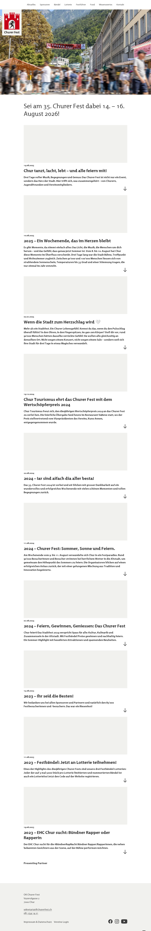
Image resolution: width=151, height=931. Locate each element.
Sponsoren (45, 4)
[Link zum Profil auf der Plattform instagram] (117, 922)
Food (92, 4)
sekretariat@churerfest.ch (38, 909)
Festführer (81, 4)
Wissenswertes (105, 4)
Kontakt (120, 4)
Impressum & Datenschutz (38, 921)
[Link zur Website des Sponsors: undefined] (48, 874)
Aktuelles (31, 4)
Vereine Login (61, 921)
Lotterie (68, 4)
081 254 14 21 (31, 913)
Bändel (57, 4)
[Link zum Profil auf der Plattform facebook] (110, 922)
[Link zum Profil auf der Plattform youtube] (124, 922)
